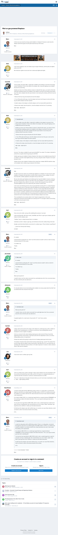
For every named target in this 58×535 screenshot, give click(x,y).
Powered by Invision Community (29, 533)
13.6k (7, 93)
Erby (6, 495)
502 (7, 296)
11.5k (7, 221)
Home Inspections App (9, 494)
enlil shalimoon (8, 505)
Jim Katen (7, 253)
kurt (7, 210)
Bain (7, 63)
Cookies (35, 530)
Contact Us (30, 530)
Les (8, 351)
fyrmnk (7, 326)
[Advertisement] (16, 17)
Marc (8, 32)
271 (8, 337)
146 (8, 399)
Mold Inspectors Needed (10, 486)
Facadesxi (7, 491)
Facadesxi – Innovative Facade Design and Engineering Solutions (18, 490)
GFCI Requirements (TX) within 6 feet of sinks (14, 498)
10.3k (7, 265)
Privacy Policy (24, 530)
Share (43, 33)
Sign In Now (41, 470)
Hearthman (7, 387)
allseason (7, 285)
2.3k (7, 75)
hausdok (7, 81)
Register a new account (16, 470)
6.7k (7, 50)
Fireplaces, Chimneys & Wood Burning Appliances (23, 33)
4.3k (7, 363)
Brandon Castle (8, 487)
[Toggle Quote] (16, 119)
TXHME (6, 500)
